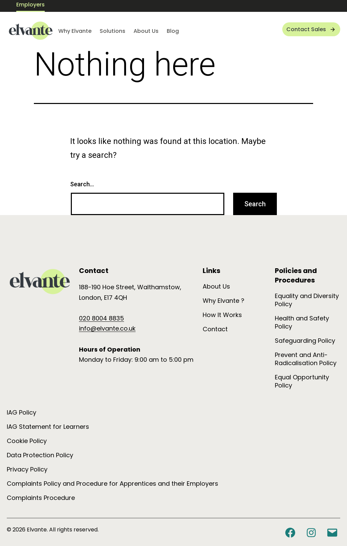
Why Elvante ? (223, 300)
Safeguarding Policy (305, 340)
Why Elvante (74, 31)
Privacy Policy (27, 469)
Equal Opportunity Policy (302, 381)
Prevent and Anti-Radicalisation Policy (305, 359)
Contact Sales (306, 29)
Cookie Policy (27, 441)
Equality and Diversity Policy (307, 300)
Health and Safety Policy (302, 322)
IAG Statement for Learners (48, 426)
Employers (30, 4)
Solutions (112, 31)
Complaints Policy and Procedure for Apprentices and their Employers (112, 483)
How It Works (222, 315)
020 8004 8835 (101, 318)
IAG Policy (21, 412)
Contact (215, 329)
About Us (146, 31)
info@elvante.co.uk (107, 328)
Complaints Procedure (41, 497)
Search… (82, 184)
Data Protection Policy (40, 455)
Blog (173, 31)
